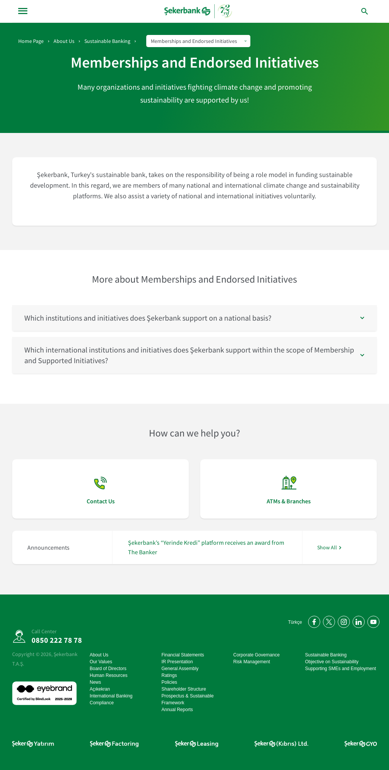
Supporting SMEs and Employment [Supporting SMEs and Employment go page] (340, 668)
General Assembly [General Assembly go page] (179, 668)
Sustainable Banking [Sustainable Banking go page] (325, 655)
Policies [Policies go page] (169, 682)
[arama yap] (348, 11)
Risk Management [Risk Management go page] (251, 661)
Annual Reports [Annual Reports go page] (177, 709)
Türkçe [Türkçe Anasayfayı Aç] (295, 622)
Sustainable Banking (107, 41)
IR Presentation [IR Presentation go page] (177, 661)
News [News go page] (95, 682)
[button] (194, 318)
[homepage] (199, 11)
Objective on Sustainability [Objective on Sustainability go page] (332, 661)
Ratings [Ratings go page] (169, 675)
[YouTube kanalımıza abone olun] (372, 620)
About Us (64, 41)
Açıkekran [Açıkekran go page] (100, 689)
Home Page (31, 41)
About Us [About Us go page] (99, 655)
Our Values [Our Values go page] (101, 661)
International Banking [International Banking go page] (111, 696)
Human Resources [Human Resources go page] (108, 675)
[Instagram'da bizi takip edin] (342, 620)
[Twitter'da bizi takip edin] (327, 620)
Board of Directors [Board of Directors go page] (108, 668)
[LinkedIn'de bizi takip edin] (357, 620)
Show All (327, 547)
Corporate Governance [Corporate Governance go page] (256, 655)
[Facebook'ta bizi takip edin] (313, 620)
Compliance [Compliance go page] (102, 702)
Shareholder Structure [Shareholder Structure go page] (183, 689)
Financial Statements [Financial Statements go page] (182, 655)
